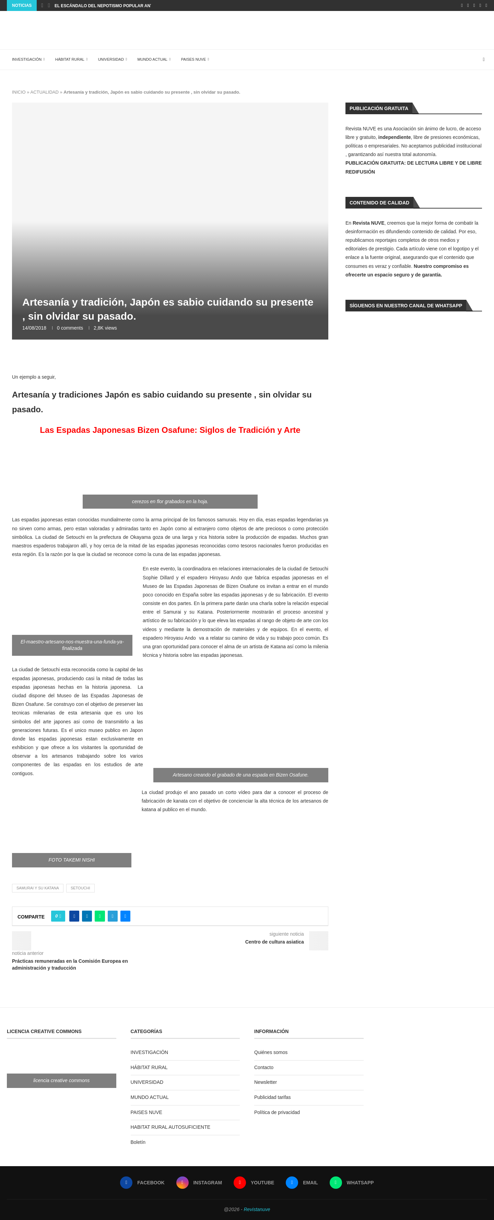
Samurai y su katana (37, 888)
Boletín (138, 1142)
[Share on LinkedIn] (87, 916)
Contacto (263, 1067)
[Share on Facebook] (74, 916)
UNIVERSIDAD (111, 59)
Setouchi (80, 888)
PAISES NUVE (193, 59)
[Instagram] (468, 5)
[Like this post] (60, 916)
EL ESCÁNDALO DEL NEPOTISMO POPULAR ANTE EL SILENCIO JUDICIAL (129, 5)
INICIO (19, 92)
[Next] (49, 5)
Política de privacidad (277, 1112)
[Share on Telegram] (113, 916)
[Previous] (42, 5)
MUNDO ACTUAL (152, 59)
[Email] (480, 5)
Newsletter (265, 1082)
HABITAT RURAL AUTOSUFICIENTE (171, 1127)
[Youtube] (474, 5)
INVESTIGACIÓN (27, 59)
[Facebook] (462, 5)
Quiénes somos (270, 1052)
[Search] (483, 60)
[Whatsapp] (486, 5)
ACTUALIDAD (44, 92)
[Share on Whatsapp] (100, 916)
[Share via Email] (125, 916)
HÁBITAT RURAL (69, 59)
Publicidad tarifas (272, 1097)
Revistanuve (257, 1209)
